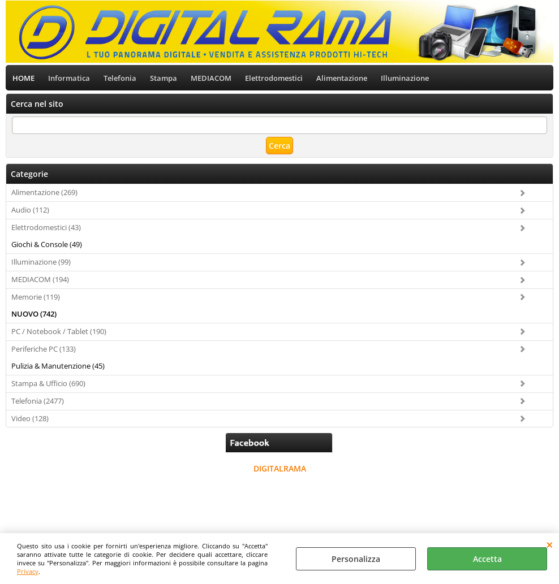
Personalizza (356, 558)
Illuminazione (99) (41, 262)
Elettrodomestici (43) (46, 227)
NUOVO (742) (34, 314)
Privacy (27, 571)
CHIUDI (549, 544)
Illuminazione (405, 78)
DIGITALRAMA (279, 469)
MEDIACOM (211, 78)
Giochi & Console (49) (46, 244)
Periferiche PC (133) (43, 349)
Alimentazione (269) (44, 193)
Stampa (163, 78)
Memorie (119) (35, 297)
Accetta (487, 558)
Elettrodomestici (274, 78)
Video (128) (30, 418)
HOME (23, 78)
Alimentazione (341, 78)
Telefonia (120, 78)
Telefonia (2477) (37, 401)
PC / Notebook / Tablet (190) (58, 331)
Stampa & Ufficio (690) (48, 383)
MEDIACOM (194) (40, 279)
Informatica (69, 78)
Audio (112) (30, 210)
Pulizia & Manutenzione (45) (58, 366)
